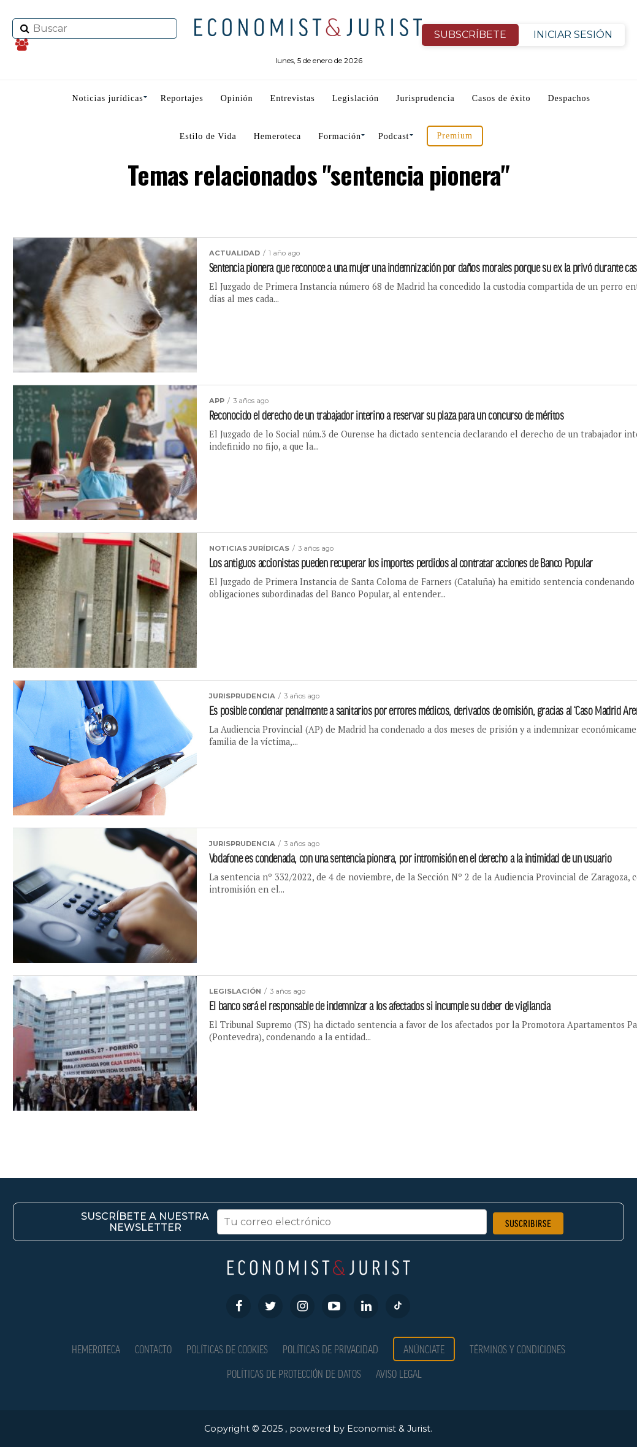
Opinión (237, 98)
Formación (339, 136)
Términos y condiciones (517, 1348)
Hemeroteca (278, 136)
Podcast (394, 136)
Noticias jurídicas (107, 98)
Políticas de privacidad (330, 1348)
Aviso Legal (399, 1373)
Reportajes (182, 98)
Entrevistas (292, 98)
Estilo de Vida (208, 136)
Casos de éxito (501, 98)
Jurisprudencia (425, 98)
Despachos (568, 98)
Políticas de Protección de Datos (294, 1373)
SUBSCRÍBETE (470, 34)
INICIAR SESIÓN (572, 34)
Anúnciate (423, 1348)
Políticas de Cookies (227, 1348)
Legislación (355, 98)
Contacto (153, 1348)
